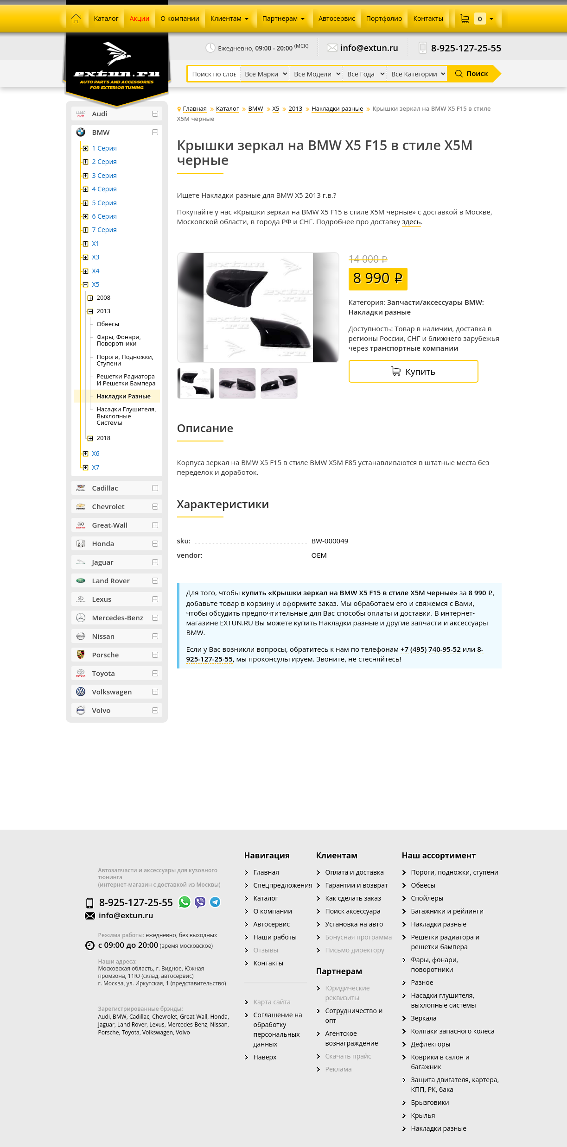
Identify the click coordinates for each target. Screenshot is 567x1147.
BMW (120, 1017)
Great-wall (193, 1017)
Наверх (265, 1056)
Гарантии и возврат (356, 885)
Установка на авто (354, 924)
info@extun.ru (370, 48)
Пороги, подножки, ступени (455, 872)
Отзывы (266, 949)
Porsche (108, 1032)
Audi (104, 1017)
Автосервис (272, 924)
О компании (273, 911)
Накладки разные (439, 924)
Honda (219, 1017)
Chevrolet (164, 1017)
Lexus (156, 1024)
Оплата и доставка (354, 872)
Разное (422, 982)
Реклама (338, 1069)
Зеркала (424, 1018)
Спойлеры (427, 898)
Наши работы (275, 937)
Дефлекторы (431, 1044)
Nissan (219, 1024)
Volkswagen (157, 1032)
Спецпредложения (283, 885)
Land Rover (132, 1024)
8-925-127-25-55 (466, 48)
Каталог (266, 898)
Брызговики (430, 1102)
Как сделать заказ (353, 898)
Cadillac (139, 1017)
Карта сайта (272, 1001)
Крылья (423, 1115)
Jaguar (106, 1024)
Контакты (269, 962)
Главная (267, 872)
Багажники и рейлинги (447, 911)
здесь (411, 221)
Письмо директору (355, 949)
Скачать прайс (348, 1056)
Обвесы (423, 885)
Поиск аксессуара (353, 911)
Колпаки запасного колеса (453, 1031)
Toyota (131, 1032)
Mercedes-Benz (187, 1024)
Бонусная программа (358, 937)
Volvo (183, 1032)
